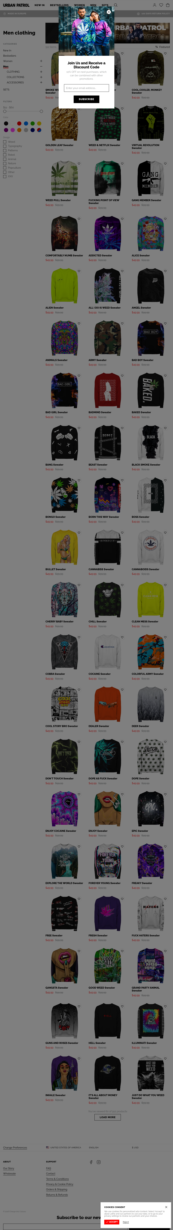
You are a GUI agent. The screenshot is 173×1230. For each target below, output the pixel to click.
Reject (126, 1222)
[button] (86, 615)
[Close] (167, 1207)
